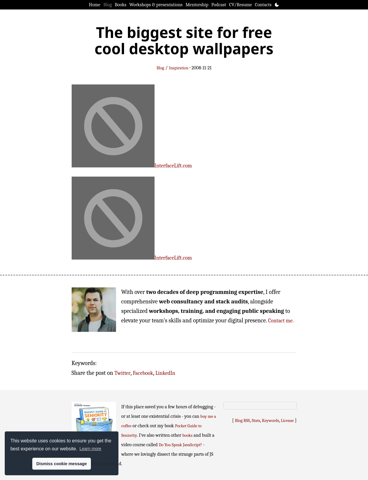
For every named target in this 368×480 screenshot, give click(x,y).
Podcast (218, 4)
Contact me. (281, 321)
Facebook (143, 373)
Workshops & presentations (156, 4)
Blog (107, 4)
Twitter (123, 373)
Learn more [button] (90, 448)
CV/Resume (240, 4)
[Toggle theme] (276, 4)
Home (94, 4)
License (287, 420)
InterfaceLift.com (173, 166)
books (187, 435)
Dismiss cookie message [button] (61, 463)
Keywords (270, 420)
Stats (256, 420)
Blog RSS (242, 420)
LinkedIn (165, 373)
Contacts (263, 4)
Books (120, 4)
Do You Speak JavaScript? (180, 444)
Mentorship (197, 4)
